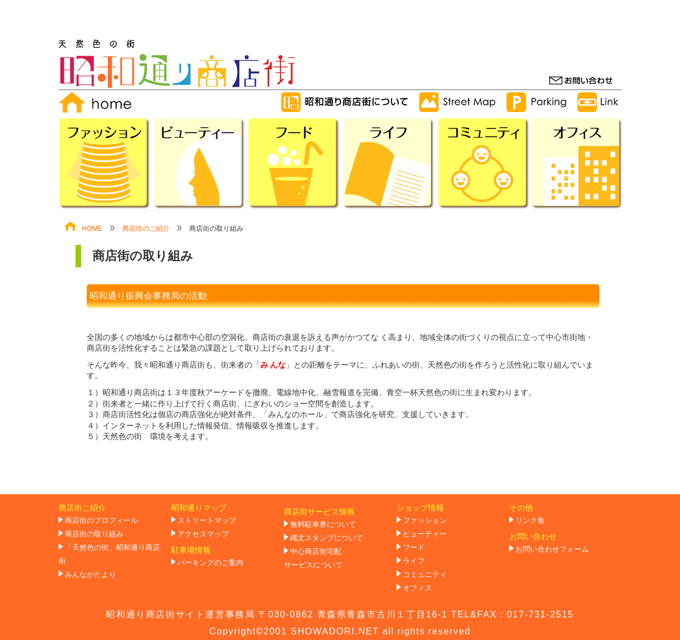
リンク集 (530, 521)
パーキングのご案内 (210, 563)
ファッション (425, 521)
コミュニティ (425, 575)
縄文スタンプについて (326, 538)
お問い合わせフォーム (552, 549)
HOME (83, 228)
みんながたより (90, 575)
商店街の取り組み (94, 534)
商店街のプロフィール (101, 521)
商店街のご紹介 (146, 228)
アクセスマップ (203, 534)
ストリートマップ (206, 521)
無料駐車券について (323, 525)
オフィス (417, 588)
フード (414, 548)
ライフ (414, 561)
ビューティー (425, 534)
